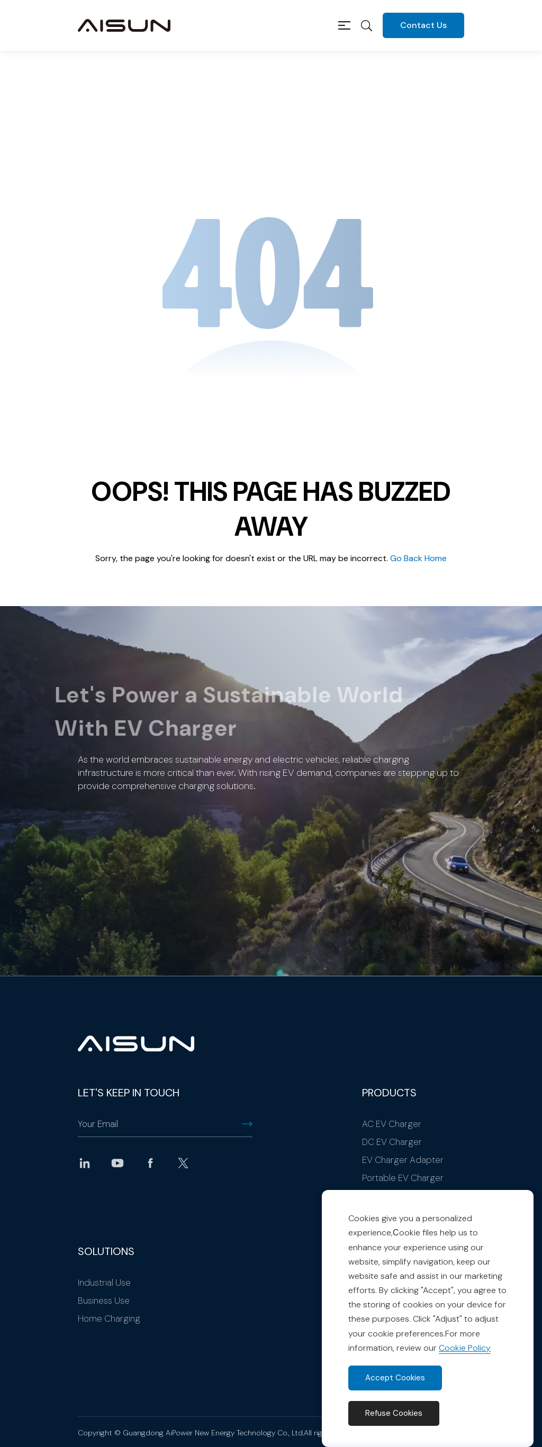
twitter (183, 1163)
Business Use (104, 1300)
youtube (117, 1163)
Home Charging (109, 1318)
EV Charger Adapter (403, 1160)
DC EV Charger (392, 1142)
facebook (150, 1163)
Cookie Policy (465, 1347)
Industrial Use (104, 1282)
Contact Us (423, 25)
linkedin (85, 1163)
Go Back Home (418, 558)
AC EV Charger (391, 1124)
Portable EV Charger (403, 1178)
